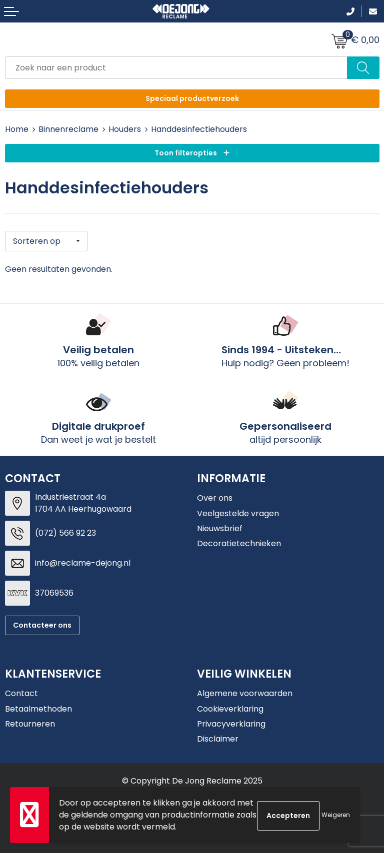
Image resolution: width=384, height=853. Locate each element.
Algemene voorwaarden (244, 692)
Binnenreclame (68, 129)
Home (16, 129)
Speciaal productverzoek (192, 98)
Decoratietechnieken (239, 543)
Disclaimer (217, 738)
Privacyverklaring (231, 723)
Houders (124, 129)
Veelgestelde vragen (238, 512)
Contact (21, 692)
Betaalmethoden (38, 708)
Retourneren (30, 723)
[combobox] (176, 67)
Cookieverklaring (230, 708)
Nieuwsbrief (219, 527)
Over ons (214, 497)
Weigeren (336, 815)
